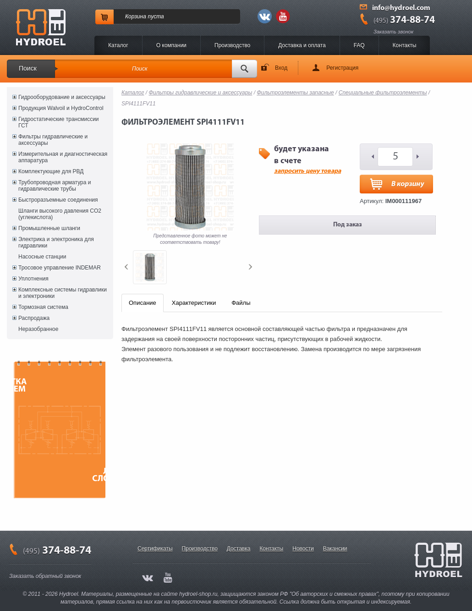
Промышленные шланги (49, 228)
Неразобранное (38, 329)
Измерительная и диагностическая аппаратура (62, 157)
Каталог (118, 45)
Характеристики (194, 302)
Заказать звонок (393, 31)
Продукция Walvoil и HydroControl (61, 108)
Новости (302, 548)
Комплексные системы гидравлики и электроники (62, 292)
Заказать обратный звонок (45, 576)
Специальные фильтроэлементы (383, 92)
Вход (281, 68)
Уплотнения (33, 278)
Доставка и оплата (302, 45)
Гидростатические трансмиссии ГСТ (58, 122)
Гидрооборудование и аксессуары (61, 97)
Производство (232, 45)
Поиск (28, 68)
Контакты (405, 45)
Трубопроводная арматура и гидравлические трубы (54, 185)
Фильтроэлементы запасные (295, 92)
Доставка (239, 548)
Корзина (135, 16)
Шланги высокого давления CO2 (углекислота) (59, 214)
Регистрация (342, 68)
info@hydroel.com (401, 8)
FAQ (359, 45)
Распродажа (33, 318)
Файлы (240, 302)
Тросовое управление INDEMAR (59, 267)
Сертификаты (155, 548)
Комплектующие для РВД (50, 171)
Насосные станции (42, 256)
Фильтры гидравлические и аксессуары (53, 139)
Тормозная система (43, 307)
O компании (171, 45)
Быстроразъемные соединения (58, 200)
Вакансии (335, 548)
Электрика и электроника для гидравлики (56, 242)
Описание (142, 302)
